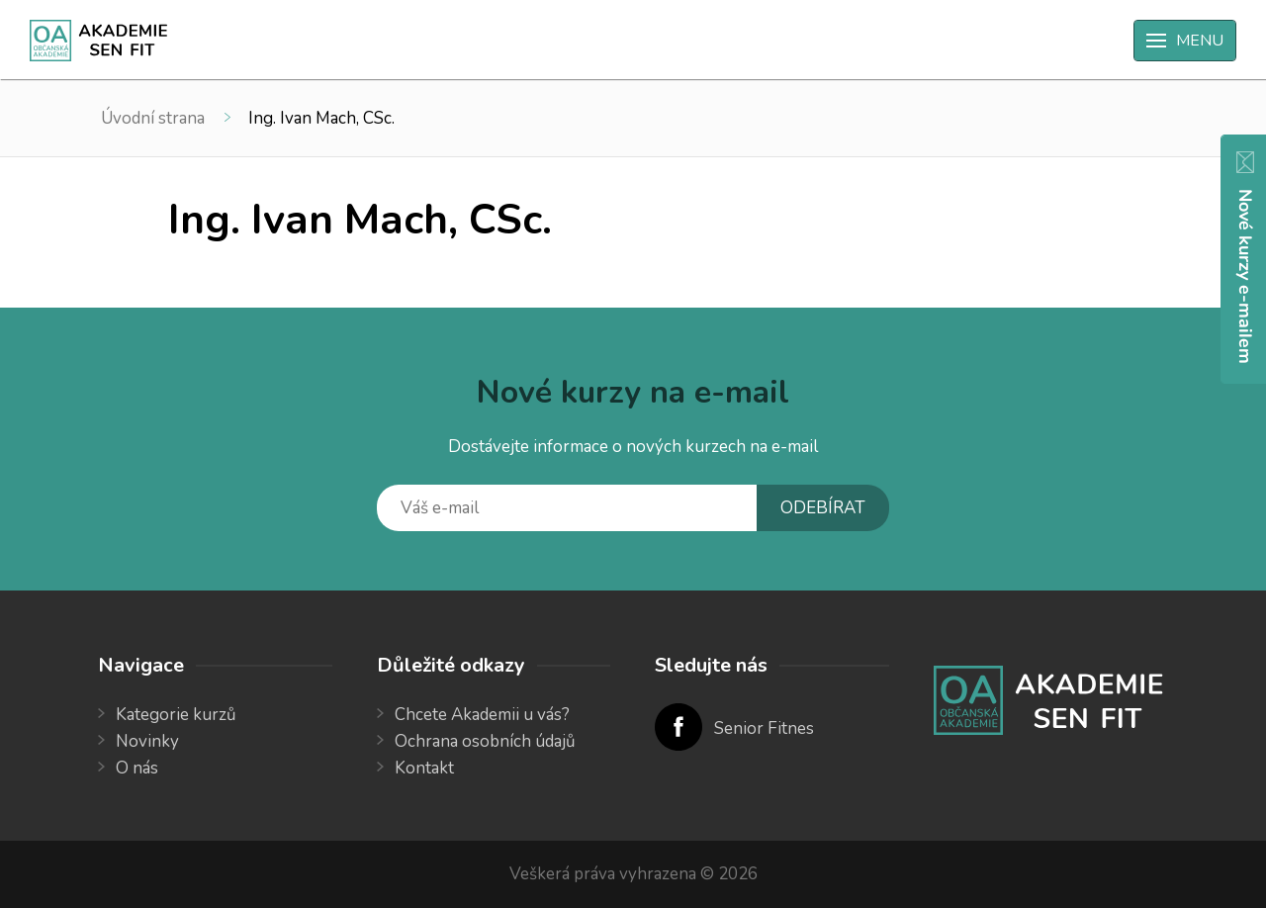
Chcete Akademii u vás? (482, 714)
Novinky (147, 741)
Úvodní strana (153, 118)
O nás (137, 768)
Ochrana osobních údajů (485, 741)
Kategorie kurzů (176, 714)
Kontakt (424, 768)
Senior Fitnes (764, 728)
